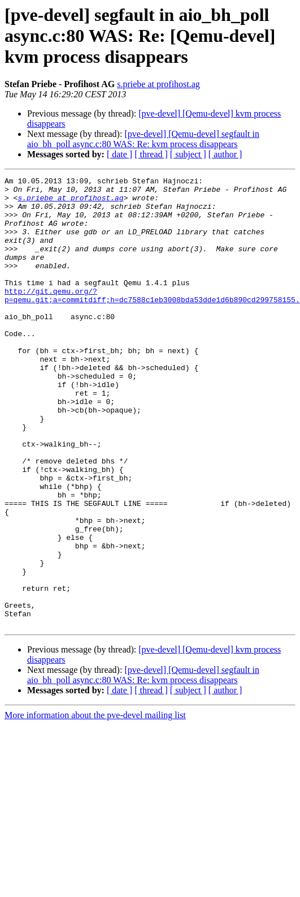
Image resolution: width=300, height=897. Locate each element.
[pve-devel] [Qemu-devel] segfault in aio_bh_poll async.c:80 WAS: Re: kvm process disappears (143, 139)
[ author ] (225, 154)
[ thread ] (151, 154)
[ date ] (119, 154)
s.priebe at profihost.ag (158, 84)
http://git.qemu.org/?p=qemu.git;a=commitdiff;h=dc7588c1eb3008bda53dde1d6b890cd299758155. (152, 320)
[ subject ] (188, 154)
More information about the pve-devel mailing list (95, 805)
